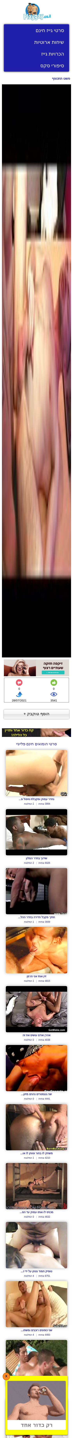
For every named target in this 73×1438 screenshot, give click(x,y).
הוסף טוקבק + (36, 713)
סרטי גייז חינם (50, 30)
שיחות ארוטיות (49, 42)
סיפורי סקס (52, 65)
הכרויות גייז (52, 54)
